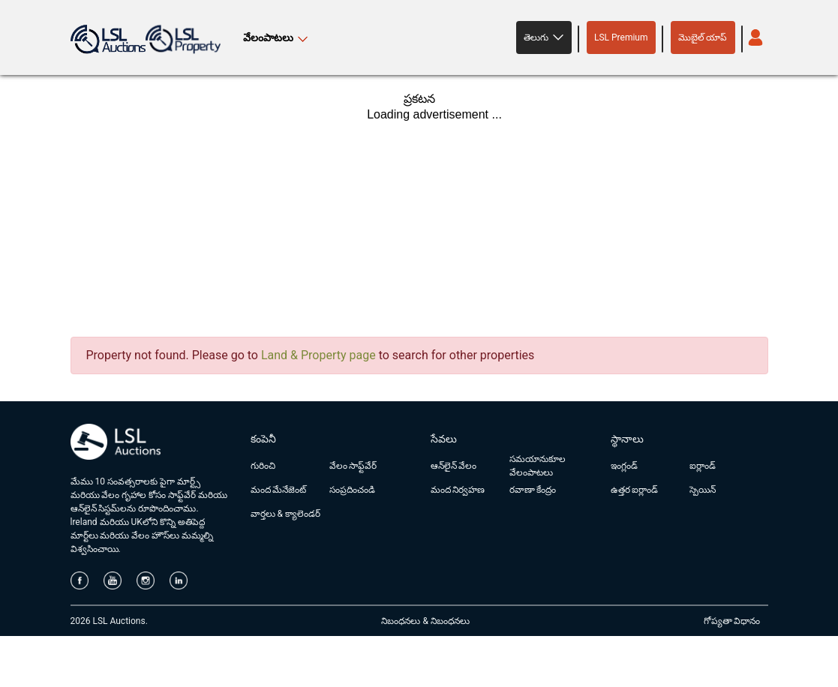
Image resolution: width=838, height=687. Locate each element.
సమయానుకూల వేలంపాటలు (537, 466)
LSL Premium (621, 37)
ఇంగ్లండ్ (624, 465)
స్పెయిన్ (702, 489)
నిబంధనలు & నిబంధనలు (425, 621)
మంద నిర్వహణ (458, 489)
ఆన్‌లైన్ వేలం (454, 465)
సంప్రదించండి (352, 489)
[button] (544, 37)
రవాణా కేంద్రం (533, 489)
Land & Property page (318, 355)
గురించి (263, 465)
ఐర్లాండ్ (702, 465)
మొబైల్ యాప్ (703, 37)
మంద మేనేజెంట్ (279, 489)
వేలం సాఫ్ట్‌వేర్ (353, 465)
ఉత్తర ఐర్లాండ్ (635, 489)
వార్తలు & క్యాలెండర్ (285, 513)
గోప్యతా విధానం (732, 621)
